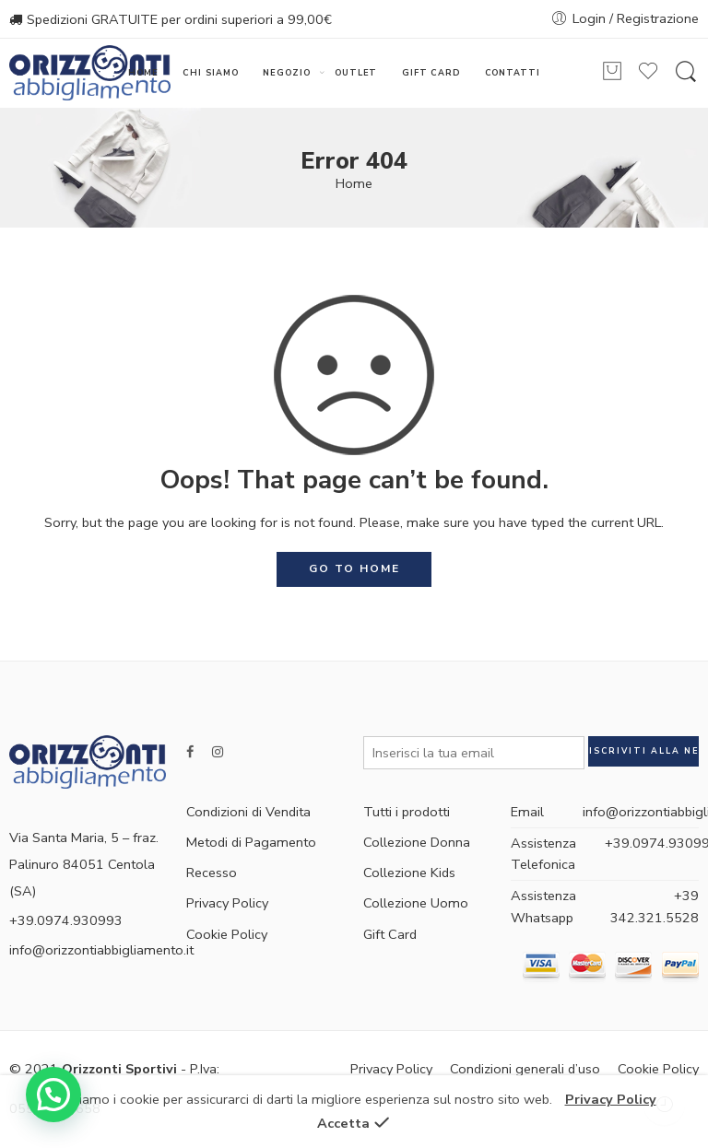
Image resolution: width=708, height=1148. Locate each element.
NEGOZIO (287, 73)
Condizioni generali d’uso (525, 1069)
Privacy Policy (227, 903)
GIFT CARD (431, 72)
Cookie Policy (226, 934)
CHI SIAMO (210, 72)
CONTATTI (512, 72)
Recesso (211, 872)
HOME (143, 72)
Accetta (343, 1123)
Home (354, 183)
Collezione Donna (416, 842)
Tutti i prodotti (406, 811)
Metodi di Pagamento (251, 842)
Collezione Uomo (415, 903)
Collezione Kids (409, 872)
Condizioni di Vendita (248, 811)
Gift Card (390, 934)
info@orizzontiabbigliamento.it (101, 950)
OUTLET (356, 72)
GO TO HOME (354, 568)
